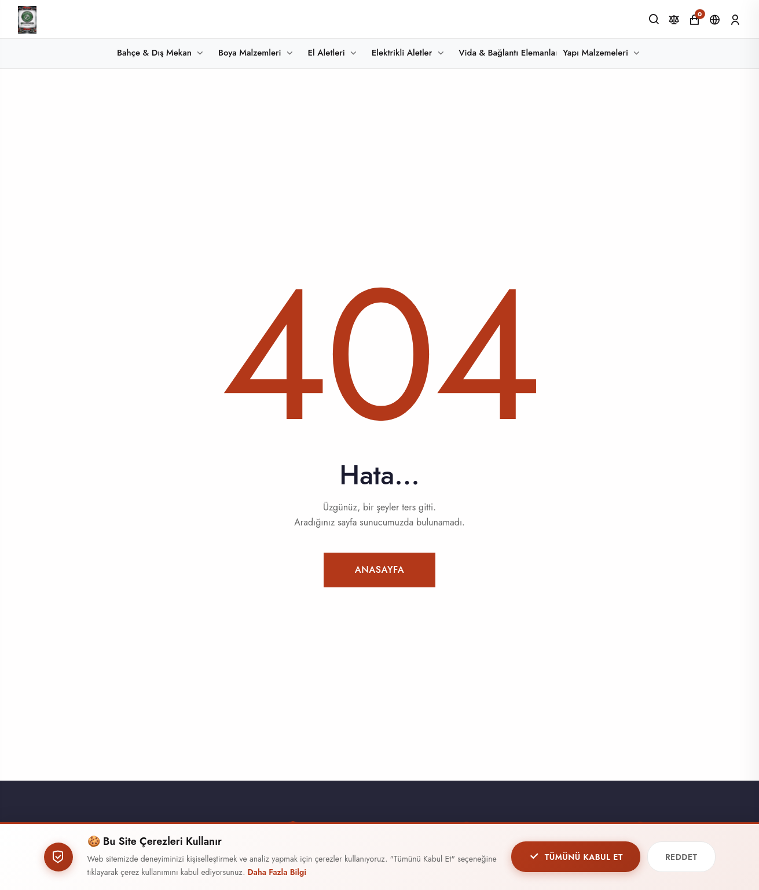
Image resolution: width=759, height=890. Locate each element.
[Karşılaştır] (674, 20)
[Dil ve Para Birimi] (715, 20)
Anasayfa (380, 569)
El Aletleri (326, 52)
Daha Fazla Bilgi (277, 872)
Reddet (681, 857)
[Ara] (654, 19)
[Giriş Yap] (735, 20)
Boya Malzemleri (249, 52)
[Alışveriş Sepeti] (694, 20)
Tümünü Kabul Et (576, 857)
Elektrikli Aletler (402, 52)
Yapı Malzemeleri (595, 52)
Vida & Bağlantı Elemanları (507, 52)
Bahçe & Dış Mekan (154, 52)
